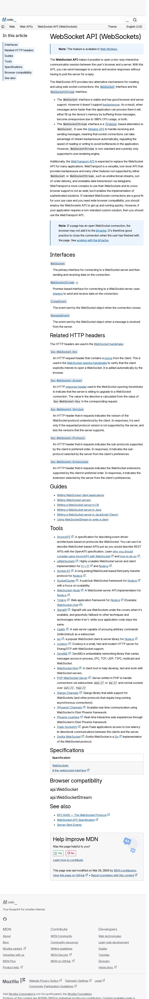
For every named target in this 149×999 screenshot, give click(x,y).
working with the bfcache (92, 240)
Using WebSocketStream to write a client (82, 519)
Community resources (64, 942)
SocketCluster (66, 580)
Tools (8, 61)
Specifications (13, 67)
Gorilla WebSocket (69, 736)
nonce (108, 358)
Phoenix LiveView (68, 717)
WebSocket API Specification (76, 820)
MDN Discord (59, 955)
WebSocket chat (67, 605)
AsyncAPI (63, 537)
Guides (9, 56)
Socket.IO (63, 571)
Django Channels (67, 693)
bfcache (101, 230)
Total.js (61, 600)
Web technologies (109, 936)
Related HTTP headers (19, 50)
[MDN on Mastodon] (24, 919)
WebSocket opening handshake (87, 363)
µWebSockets (66, 561)
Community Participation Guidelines (51, 986)
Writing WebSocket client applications (80, 495)
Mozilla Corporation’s (22, 994)
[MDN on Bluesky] (11, 919)
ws (59, 639)
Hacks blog (105, 967)
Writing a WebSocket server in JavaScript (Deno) (87, 514)
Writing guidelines (61, 948)
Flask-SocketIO (67, 727)
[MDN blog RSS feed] (30, 919)
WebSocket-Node (68, 590)
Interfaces (11, 44)
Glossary (104, 961)
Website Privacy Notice (44, 980)
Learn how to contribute (68, 860)
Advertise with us (13, 955)
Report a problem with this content (112, 875)
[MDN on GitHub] (5, 919)
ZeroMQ (62, 653)
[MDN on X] (17, 919)
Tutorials (103, 955)
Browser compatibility (18, 72)
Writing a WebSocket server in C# (78, 505)
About (7, 936)
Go (116, 736)
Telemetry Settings (76, 980)
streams (58, 293)
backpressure (111, 104)
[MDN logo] (10, 902)
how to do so (128, 556)
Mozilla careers (13, 948)
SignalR (62, 610)
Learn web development (113, 942)
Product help (11, 967)
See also (10, 78)
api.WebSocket (64, 789)
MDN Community (61, 936)
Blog (6, 942)
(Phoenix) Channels (69, 707)
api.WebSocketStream (71, 797)
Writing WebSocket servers (74, 500)
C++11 (85, 566)
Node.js (103, 566)
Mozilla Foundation (80, 994)
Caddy (61, 629)
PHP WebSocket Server (72, 678)
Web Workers (108, 49)
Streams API (96, 129)
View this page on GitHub (69, 875)
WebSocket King (67, 668)
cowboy (62, 644)
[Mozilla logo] (14, 980)
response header (76, 386)
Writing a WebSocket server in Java (79, 509)
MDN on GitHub (61, 961)
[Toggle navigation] (142, 20)
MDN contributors (125, 870)
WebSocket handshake (108, 344)
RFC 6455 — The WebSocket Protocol (81, 815)
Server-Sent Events (69, 824)
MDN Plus (9, 961)
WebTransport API (82, 161)
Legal (98, 980)
